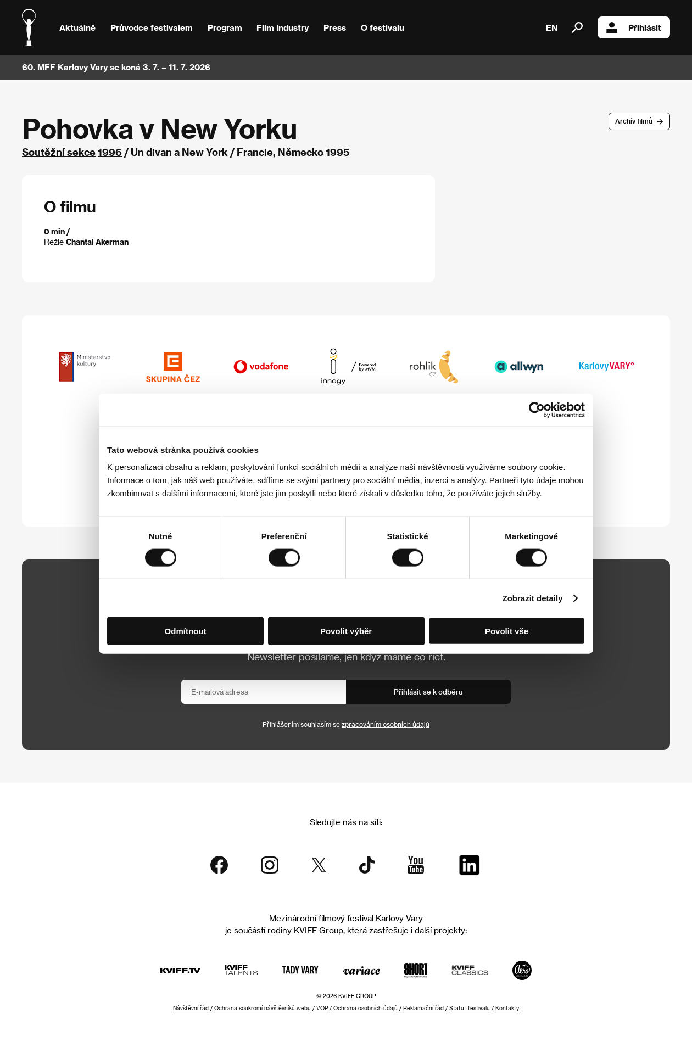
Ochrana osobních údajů (365, 1008)
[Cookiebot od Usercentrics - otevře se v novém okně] (537, 409)
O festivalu (382, 27)
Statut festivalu (469, 1008)
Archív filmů (633, 121)
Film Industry (282, 27)
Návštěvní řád (191, 1008)
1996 (110, 152)
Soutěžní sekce (59, 152)
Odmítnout (186, 631)
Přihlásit (633, 27)
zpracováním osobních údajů (385, 724)
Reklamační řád (423, 1008)
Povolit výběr (346, 631)
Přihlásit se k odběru (428, 691)
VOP (322, 1008)
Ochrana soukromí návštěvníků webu (262, 1008)
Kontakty (507, 1008)
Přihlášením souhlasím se (346, 724)
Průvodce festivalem (151, 27)
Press (334, 27)
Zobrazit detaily (533, 597)
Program (225, 27)
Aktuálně (77, 27)
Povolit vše (506, 631)
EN (551, 27)
